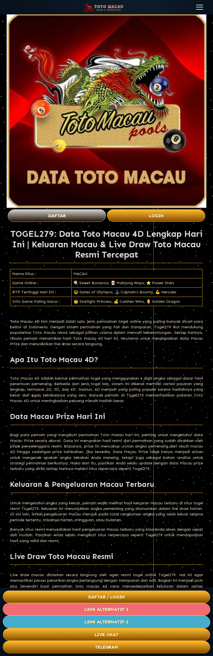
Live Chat (106, 634)
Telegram (106, 647)
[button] (199, 7)
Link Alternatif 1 (106, 609)
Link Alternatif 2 (106, 621)
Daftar (57, 215)
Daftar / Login (106, 596)
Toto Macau (21, 321)
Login (156, 215)
